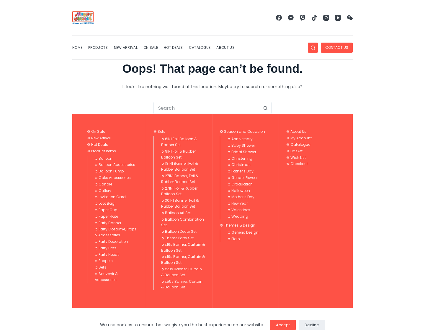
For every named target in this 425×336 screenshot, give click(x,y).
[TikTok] (314, 18)
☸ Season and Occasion (242, 131)
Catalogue (200, 47)
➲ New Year (238, 203)
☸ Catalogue (298, 144)
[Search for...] (206, 108)
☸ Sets (159, 131)
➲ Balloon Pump (109, 171)
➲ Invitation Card (110, 196)
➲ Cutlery (103, 190)
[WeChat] (350, 18)
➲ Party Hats (106, 248)
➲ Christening (240, 158)
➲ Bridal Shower (242, 151)
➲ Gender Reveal (243, 177)
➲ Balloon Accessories (115, 164)
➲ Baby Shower (241, 145)
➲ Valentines (239, 209)
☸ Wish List (296, 157)
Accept (283, 325)
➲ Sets (100, 267)
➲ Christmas (239, 164)
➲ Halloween (239, 190)
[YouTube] (338, 18)
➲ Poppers (104, 260)
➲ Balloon (103, 158)
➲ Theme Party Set (177, 237)
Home (77, 47)
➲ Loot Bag (105, 203)
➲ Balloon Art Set (176, 212)
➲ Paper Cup (106, 209)
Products (98, 47)
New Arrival (126, 47)
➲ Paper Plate (106, 216)
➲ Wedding (238, 216)
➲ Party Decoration (111, 241)
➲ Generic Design (243, 232)
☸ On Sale (96, 131)
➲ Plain (234, 238)
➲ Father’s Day (241, 171)
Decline (312, 325)
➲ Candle (103, 184)
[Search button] (266, 108)
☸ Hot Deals (97, 144)
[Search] (313, 48)
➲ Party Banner (108, 222)
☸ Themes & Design (237, 225)
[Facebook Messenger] (291, 18)
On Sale (150, 47)
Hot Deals (173, 47)
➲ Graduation (240, 184)
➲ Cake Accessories (113, 177)
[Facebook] (279, 18)
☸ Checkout (297, 163)
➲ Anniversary (240, 138)
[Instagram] (326, 18)
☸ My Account (299, 137)
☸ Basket (294, 151)
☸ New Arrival (99, 137)
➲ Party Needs (107, 254)
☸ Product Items (101, 151)
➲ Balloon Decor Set (179, 231)
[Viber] (302, 18)
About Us (225, 47)
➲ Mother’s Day (241, 196)
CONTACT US (336, 47)
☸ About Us (296, 131)
